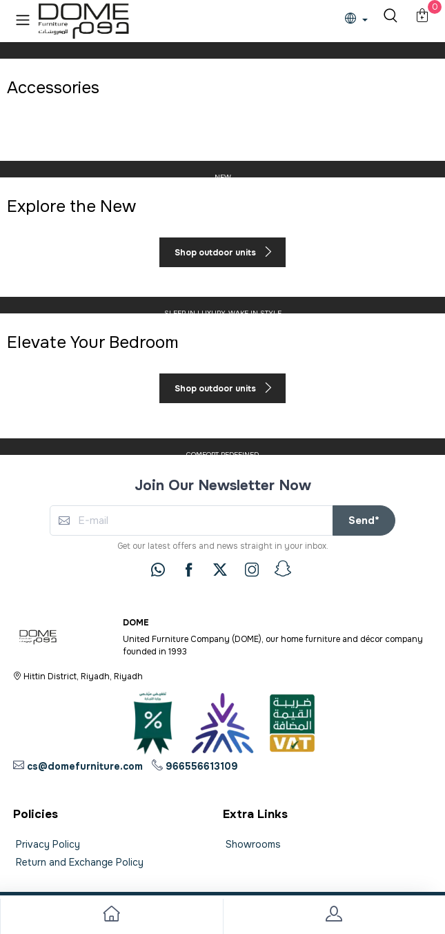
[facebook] (189, 569)
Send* (363, 520)
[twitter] (220, 569)
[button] (23, 20)
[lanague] (360, 19)
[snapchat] (282, 568)
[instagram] (251, 569)
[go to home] (111, 916)
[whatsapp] (158, 569)
